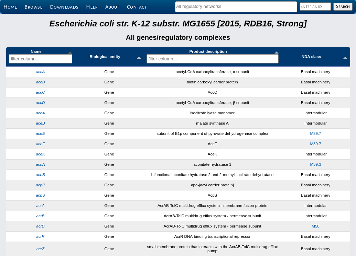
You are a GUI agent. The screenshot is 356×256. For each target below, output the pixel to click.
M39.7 (315, 133)
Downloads (64, 7)
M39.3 (315, 164)
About (112, 7)
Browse (33, 7)
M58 (316, 226)
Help (92, 7)
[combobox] (236, 6)
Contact (137, 7)
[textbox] (236, 6)
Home (10, 7)
